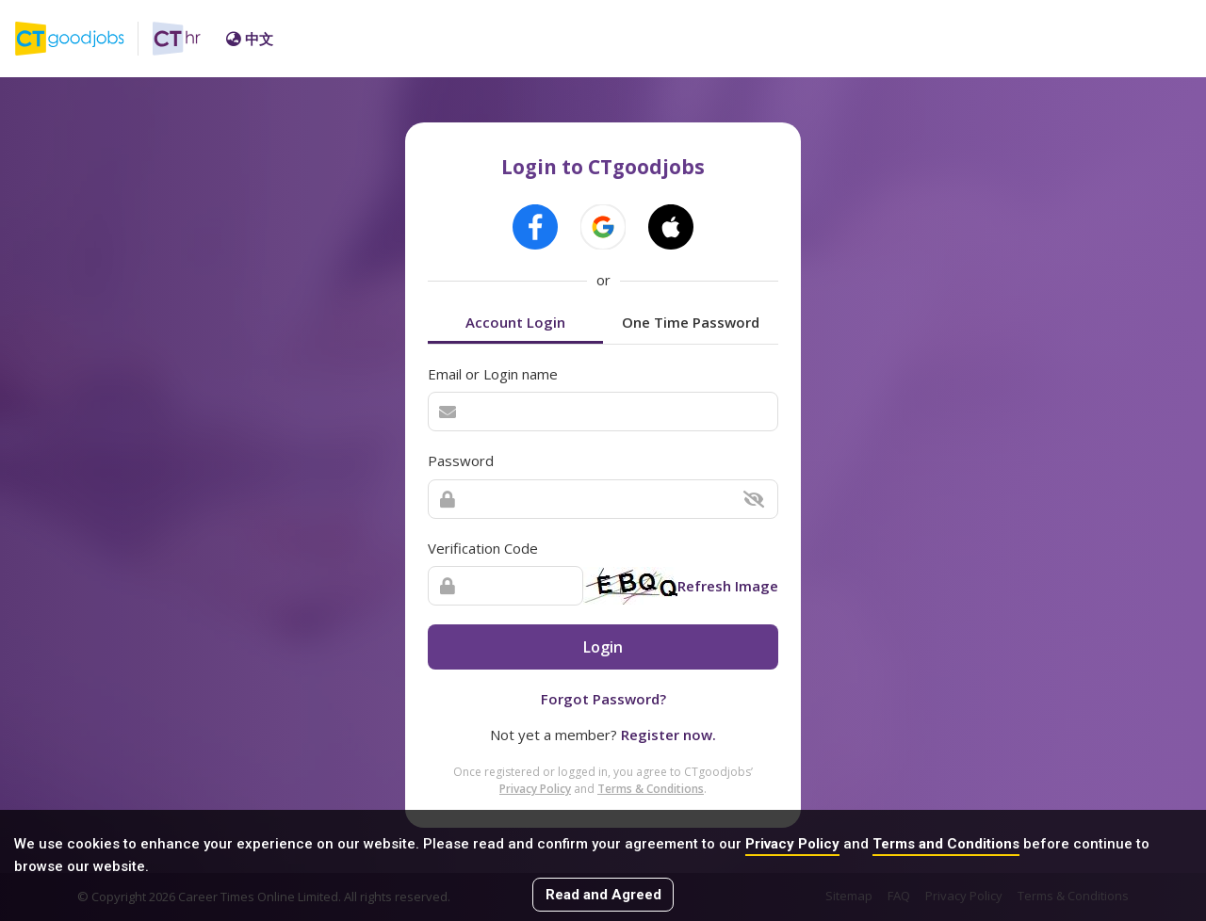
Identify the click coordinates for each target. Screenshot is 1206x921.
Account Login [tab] (515, 322)
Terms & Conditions (650, 789)
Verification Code (483, 548)
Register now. (668, 734)
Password (461, 460)
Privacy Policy (792, 843)
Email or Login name (493, 373)
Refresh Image (727, 585)
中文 (249, 38)
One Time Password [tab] (690, 322)
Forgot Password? (603, 698)
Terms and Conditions (945, 843)
